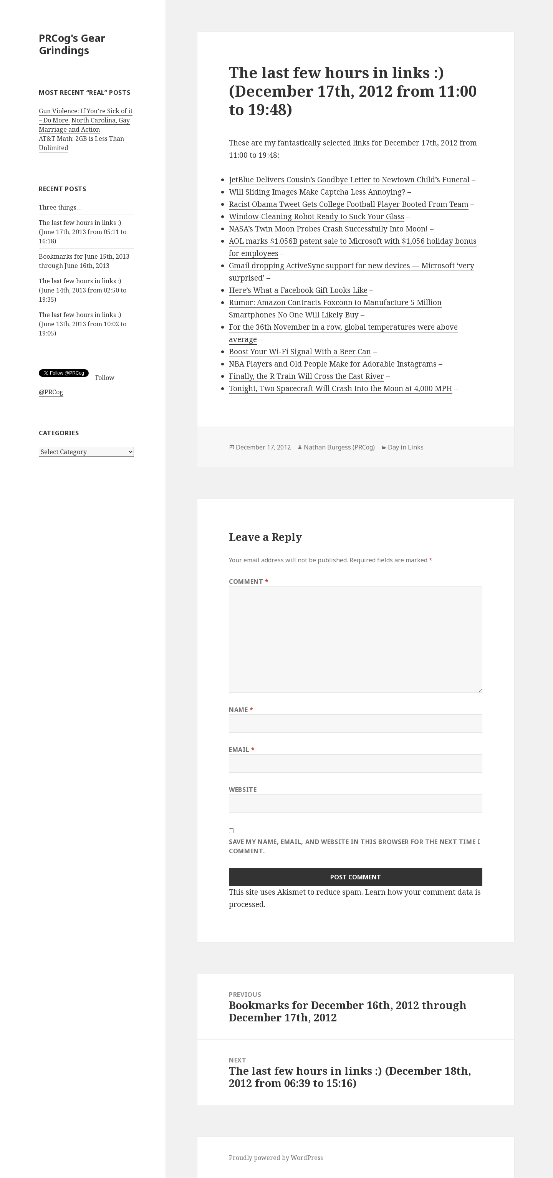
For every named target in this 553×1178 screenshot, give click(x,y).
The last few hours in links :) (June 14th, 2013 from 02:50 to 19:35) (82, 290)
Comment (249, 581)
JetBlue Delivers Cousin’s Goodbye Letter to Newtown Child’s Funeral (349, 180)
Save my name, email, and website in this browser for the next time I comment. (354, 846)
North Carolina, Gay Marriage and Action (84, 125)
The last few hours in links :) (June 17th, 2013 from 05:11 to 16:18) (82, 231)
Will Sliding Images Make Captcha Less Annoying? (317, 192)
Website (243, 789)
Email (242, 749)
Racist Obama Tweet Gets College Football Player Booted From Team (349, 204)
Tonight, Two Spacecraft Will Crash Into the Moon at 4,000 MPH (340, 388)
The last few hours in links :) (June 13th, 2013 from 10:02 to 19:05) (82, 324)
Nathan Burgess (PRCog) (339, 447)
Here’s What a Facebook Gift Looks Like (298, 290)
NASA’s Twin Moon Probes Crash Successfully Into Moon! (328, 229)
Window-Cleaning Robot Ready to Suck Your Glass (316, 216)
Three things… (60, 207)
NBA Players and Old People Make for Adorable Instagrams (333, 364)
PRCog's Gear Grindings (72, 44)
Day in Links (406, 447)
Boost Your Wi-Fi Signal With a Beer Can (300, 352)
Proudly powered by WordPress (276, 1157)
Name (241, 709)
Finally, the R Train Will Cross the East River (306, 376)
